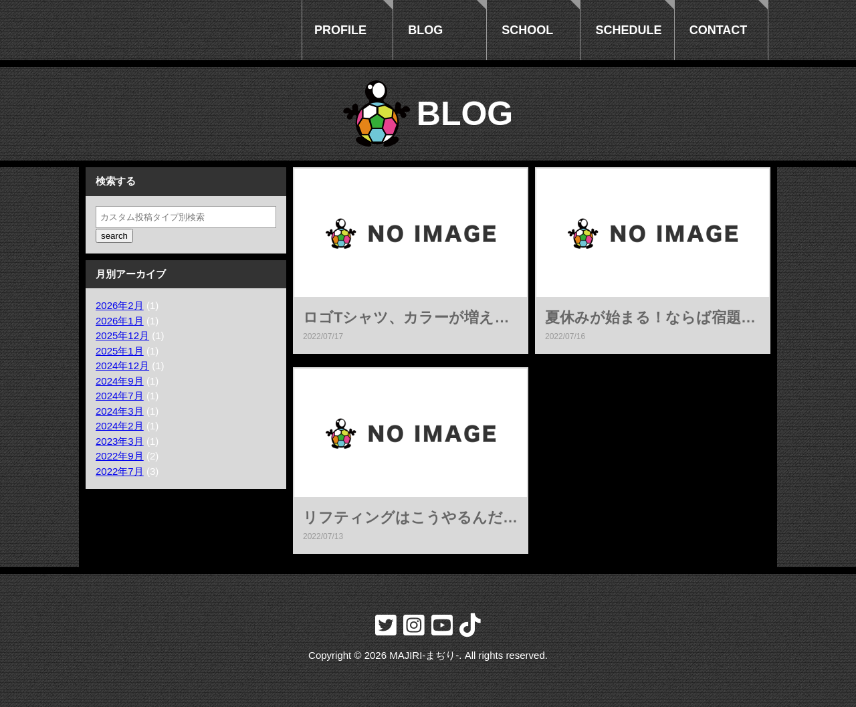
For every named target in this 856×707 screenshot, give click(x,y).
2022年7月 (120, 471)
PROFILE (340, 30)
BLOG (425, 30)
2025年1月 (120, 351)
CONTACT (718, 30)
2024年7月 (120, 395)
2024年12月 (122, 365)
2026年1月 (120, 320)
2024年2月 (120, 425)
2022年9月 (120, 456)
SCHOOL (527, 30)
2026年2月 (120, 305)
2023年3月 (120, 441)
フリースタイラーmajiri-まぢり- (186, 30)
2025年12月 (122, 335)
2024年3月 (120, 411)
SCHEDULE (629, 30)
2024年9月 (120, 381)
